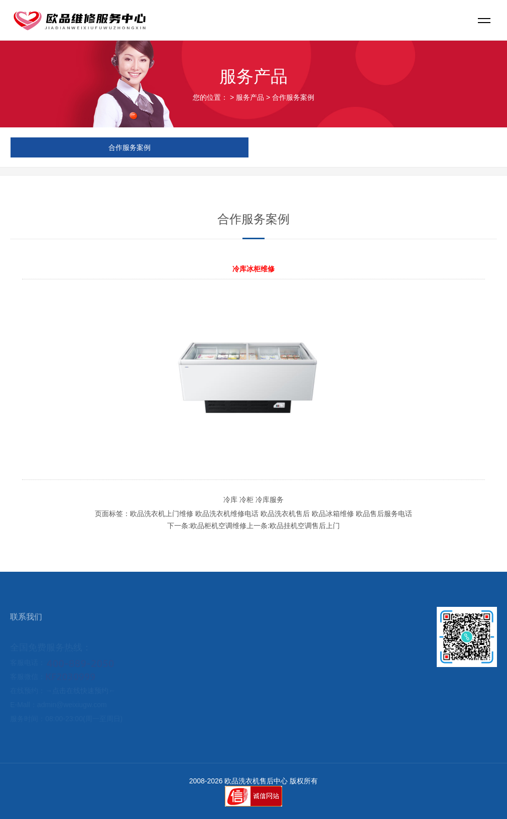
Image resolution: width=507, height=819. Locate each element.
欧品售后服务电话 (384, 514)
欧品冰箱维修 (333, 514)
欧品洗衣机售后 (285, 514)
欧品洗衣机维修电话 (227, 514)
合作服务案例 (293, 97)
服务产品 (250, 97)
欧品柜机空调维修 (218, 526)
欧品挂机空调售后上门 (305, 526)
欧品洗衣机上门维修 (161, 514)
